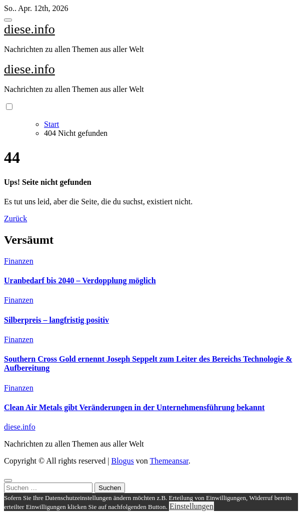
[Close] (8, 480)
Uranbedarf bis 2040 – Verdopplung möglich (80, 280)
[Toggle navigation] (8, 19)
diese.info (29, 29)
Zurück (15, 218)
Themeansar (169, 461)
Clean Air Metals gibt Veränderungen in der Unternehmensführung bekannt (134, 407)
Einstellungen (192, 506)
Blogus (122, 461)
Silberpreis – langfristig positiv (56, 320)
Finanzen (19, 261)
